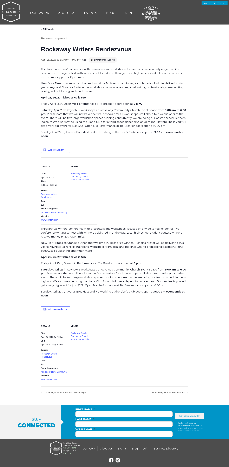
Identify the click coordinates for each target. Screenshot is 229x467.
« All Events (47, 29)
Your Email (85, 429)
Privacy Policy (183, 428)
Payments (209, 3)
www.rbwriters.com (49, 220)
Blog (110, 13)
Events (90, 13)
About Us (66, 13)
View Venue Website (80, 179)
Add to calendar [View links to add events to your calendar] (56, 150)
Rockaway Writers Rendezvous (168, 392)
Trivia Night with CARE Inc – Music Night (65, 392)
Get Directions (69, 448)
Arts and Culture (48, 212)
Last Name (84, 419)
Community (62, 212)
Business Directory (165, 448)
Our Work (39, 13)
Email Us (67, 453)
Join (128, 13)
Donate (222, 3)
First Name (85, 409)
